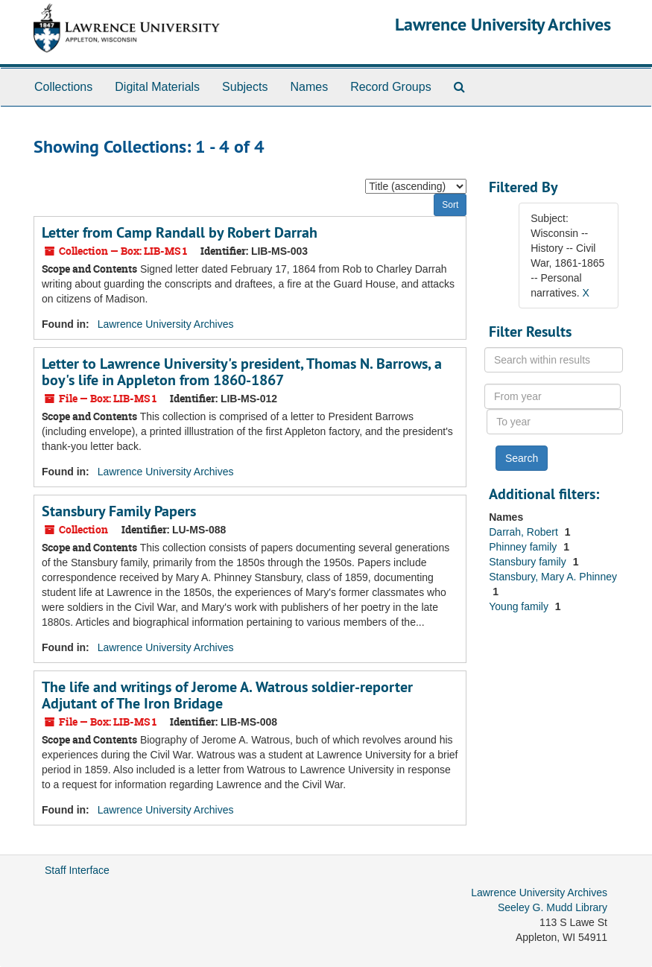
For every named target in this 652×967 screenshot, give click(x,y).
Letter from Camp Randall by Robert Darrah (179, 232)
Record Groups (390, 86)
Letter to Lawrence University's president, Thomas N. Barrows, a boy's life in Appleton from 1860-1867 (242, 372)
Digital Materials (157, 86)
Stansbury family (529, 562)
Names (309, 86)
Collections (63, 86)
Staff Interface (77, 870)
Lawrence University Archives (503, 24)
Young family (520, 606)
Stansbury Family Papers (119, 511)
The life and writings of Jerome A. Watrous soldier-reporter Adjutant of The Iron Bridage (227, 695)
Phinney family (524, 547)
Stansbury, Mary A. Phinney (553, 577)
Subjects (245, 86)
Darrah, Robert (524, 532)
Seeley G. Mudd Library (552, 907)
